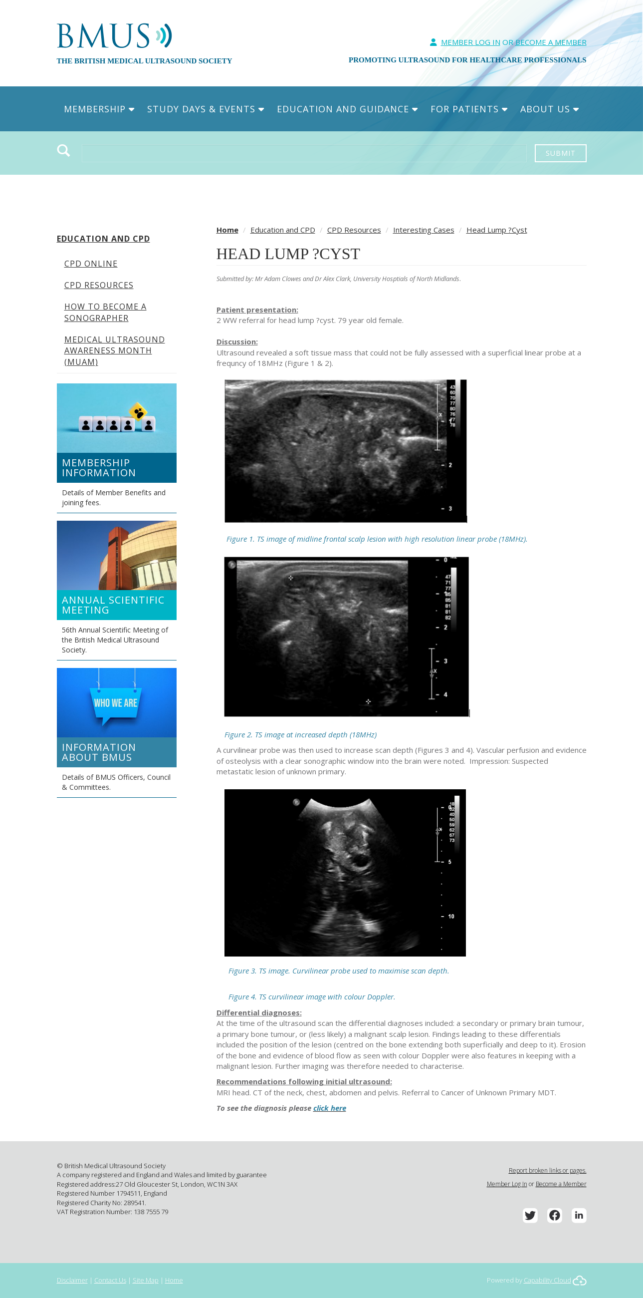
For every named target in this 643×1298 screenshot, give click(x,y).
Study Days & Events (205, 109)
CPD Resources (99, 285)
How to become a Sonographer (105, 312)
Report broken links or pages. (548, 1170)
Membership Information (99, 467)
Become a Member (561, 1184)
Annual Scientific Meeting (113, 605)
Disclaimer (72, 1280)
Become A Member (551, 42)
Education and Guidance (347, 109)
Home (227, 230)
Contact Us (110, 1280)
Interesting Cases (423, 230)
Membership (99, 109)
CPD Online (91, 263)
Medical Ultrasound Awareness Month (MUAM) (114, 351)
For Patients (469, 109)
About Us (549, 109)
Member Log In (470, 42)
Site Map (146, 1280)
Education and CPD (103, 238)
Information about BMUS (99, 752)
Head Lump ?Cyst (496, 230)
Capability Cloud (547, 1280)
